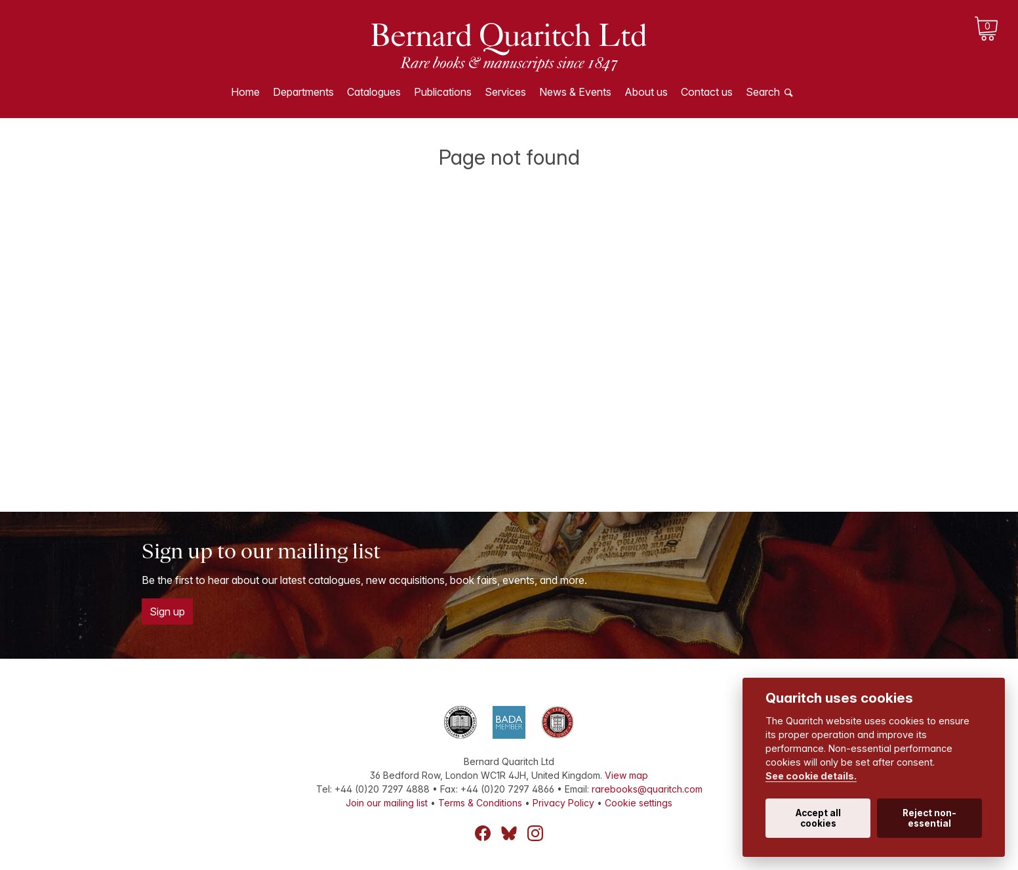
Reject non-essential (929, 818)
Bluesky (509, 833)
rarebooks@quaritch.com (647, 789)
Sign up (167, 611)
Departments (303, 91)
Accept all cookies (818, 818)
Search (763, 91)
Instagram (535, 833)
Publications (443, 91)
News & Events (575, 91)
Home (245, 91)
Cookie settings (638, 802)
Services (505, 91)
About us (646, 91)
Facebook (483, 833)
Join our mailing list (387, 802)
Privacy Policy (563, 802)
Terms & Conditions (480, 802)
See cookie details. (811, 775)
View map (626, 775)
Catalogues (374, 91)
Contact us (707, 91)
